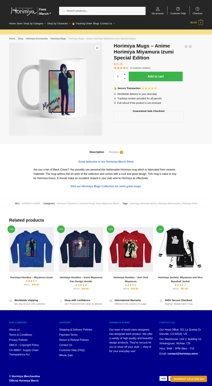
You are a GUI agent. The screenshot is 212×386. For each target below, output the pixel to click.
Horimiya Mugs (58, 36)
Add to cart (156, 74)
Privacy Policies (18, 338)
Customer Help (178, 13)
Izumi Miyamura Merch (107, 201)
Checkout (197, 13)
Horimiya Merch (148, 201)
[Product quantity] (118, 74)
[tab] (97, 147)
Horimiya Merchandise (169, 201)
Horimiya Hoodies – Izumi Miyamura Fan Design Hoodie (81, 277)
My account (158, 13)
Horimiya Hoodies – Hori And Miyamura (131, 277)
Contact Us (65, 343)
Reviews (114, 150)
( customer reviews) (140, 66)
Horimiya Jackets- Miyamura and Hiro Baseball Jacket (180, 277)
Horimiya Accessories (37, 36)
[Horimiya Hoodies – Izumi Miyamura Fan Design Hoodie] (81, 247)
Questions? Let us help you (189, 379)
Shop (20, 36)
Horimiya (134, 201)
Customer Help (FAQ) (72, 348)
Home (12, 36)
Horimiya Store (189, 201)
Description (97, 150)
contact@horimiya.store (182, 351)
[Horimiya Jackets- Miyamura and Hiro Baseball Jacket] (180, 247)
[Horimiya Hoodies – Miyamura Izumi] (31, 247)
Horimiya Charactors (67, 201)
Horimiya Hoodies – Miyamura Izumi (31, 275)
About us (14, 327)
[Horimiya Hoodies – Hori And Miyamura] (130, 247)
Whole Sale (66, 353)
